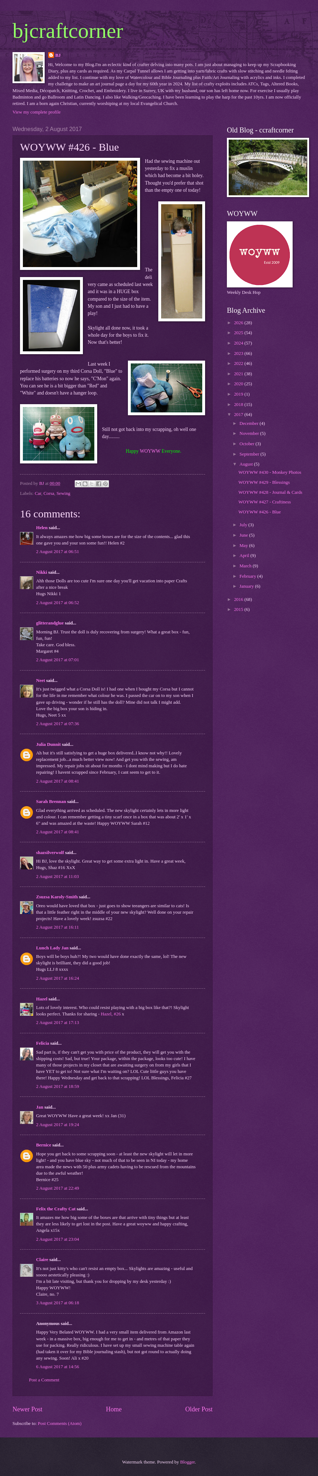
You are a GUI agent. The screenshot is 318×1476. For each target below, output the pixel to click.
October (247, 443)
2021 (239, 373)
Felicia (42, 1043)
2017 (239, 414)
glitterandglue (50, 623)
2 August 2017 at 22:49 (57, 1188)
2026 (239, 322)
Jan (40, 1107)
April (244, 555)
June (244, 535)
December (249, 423)
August (246, 464)
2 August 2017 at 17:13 (57, 1022)
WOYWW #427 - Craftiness (264, 501)
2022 (239, 363)
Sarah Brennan (51, 801)
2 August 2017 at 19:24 (57, 1124)
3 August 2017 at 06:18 (57, 1302)
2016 (239, 599)
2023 (239, 353)
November (249, 433)
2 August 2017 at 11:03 (57, 876)
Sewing (63, 493)
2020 (239, 383)
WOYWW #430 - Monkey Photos (269, 472)
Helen (42, 527)
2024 (239, 343)
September (249, 454)
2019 (239, 394)
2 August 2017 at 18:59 (57, 1086)
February (248, 576)
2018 (239, 404)
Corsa (49, 493)
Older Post (199, 1409)
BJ (58, 55)
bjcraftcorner (68, 30)
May (244, 545)
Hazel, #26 (111, 1013)
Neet (40, 680)
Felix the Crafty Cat (55, 1208)
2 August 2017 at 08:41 (57, 781)
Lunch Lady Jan (52, 947)
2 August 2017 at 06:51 (57, 551)
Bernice (43, 1145)
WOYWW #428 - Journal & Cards (270, 492)
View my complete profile (37, 112)
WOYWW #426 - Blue (259, 511)
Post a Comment (44, 1379)
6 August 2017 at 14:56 (57, 1366)
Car (38, 493)
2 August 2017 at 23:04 (57, 1239)
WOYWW (150, 451)
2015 (239, 609)
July (243, 524)
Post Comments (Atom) (59, 1423)
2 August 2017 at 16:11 (57, 927)
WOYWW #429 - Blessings (264, 482)
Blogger (187, 1462)
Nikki (41, 572)
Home (113, 1409)
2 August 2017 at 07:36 (57, 723)
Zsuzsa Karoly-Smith (57, 896)
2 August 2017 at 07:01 (57, 659)
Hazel (41, 998)
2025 (239, 332)
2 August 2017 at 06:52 (57, 602)
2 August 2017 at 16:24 (57, 978)
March (246, 565)
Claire (42, 1259)
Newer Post (28, 1409)
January (247, 586)
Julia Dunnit (48, 744)
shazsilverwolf (50, 852)
